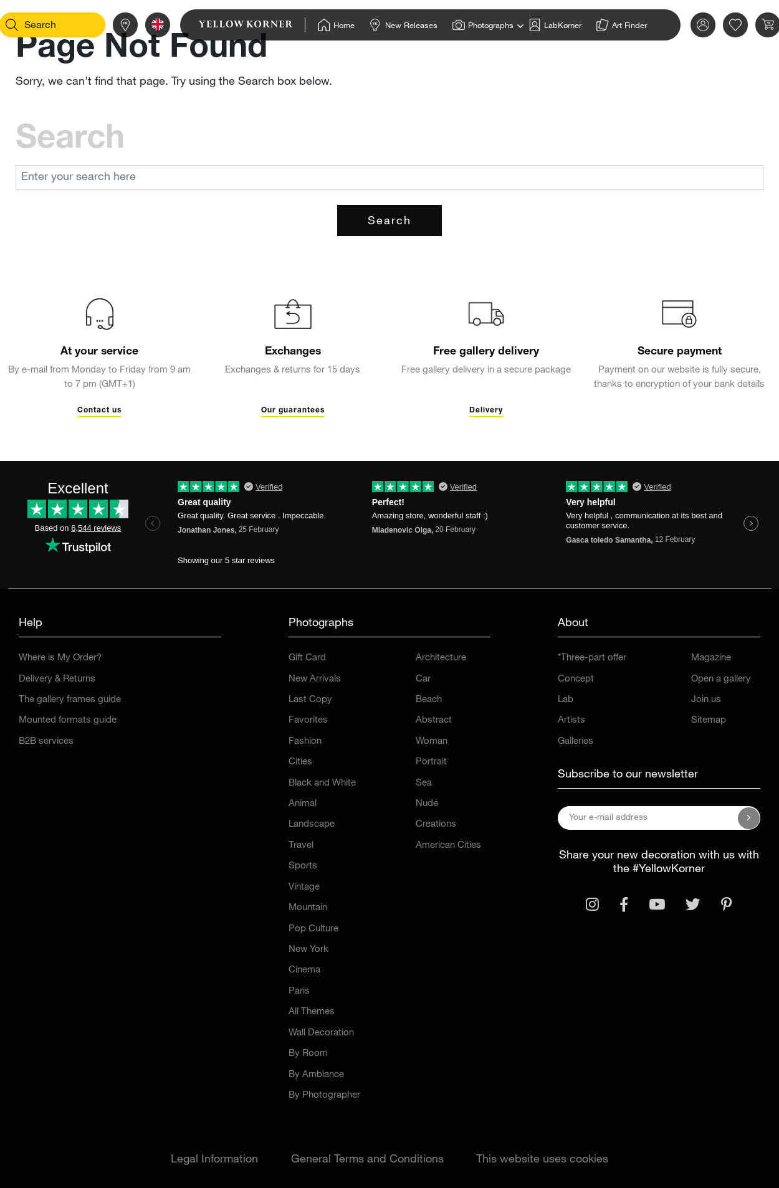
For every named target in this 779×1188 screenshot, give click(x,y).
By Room (308, 1053)
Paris (299, 991)
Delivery (486, 410)
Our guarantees (293, 410)
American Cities (448, 845)
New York (308, 949)
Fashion (305, 741)
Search (389, 221)
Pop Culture (313, 929)
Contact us (99, 410)
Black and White (322, 783)
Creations (436, 824)
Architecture (441, 658)
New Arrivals (315, 679)
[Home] (318, 24)
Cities (300, 762)
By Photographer (324, 1095)
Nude (427, 804)
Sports (303, 866)
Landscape (312, 824)
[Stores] (107, 24)
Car (423, 679)
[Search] (28, 24)
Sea (424, 783)
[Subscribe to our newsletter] (749, 818)
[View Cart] (750, 24)
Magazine (711, 658)
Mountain (308, 908)
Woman (431, 741)
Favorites (308, 720)
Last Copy (310, 700)
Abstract (434, 720)
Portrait (431, 762)
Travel (301, 845)
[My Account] (685, 24)
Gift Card (307, 658)
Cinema (304, 970)
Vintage (304, 887)
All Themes (312, 1012)
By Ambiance (316, 1075)
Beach (429, 700)
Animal (303, 804)
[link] (234, 24)
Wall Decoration (321, 1033)
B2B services (46, 741)
